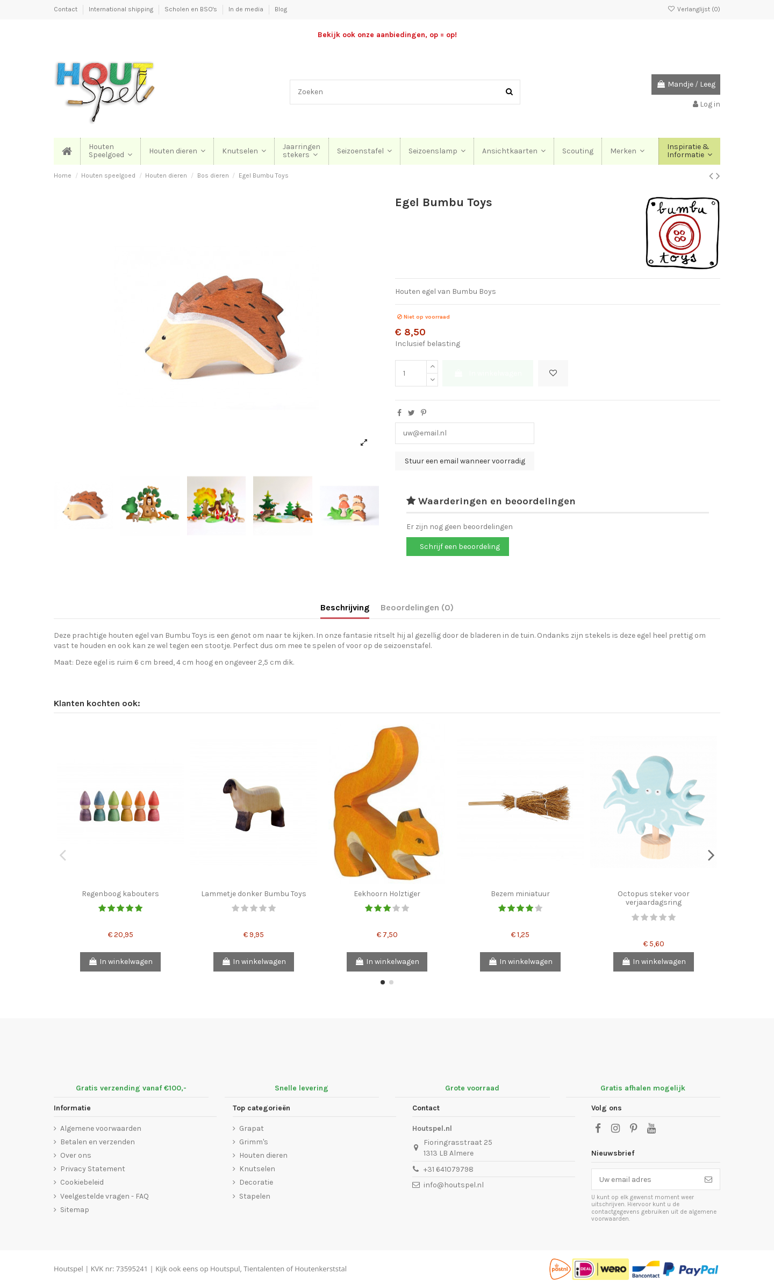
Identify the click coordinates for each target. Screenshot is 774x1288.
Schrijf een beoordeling (460, 546)
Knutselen (257, 1168)
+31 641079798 (449, 1169)
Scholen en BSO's (191, 9)
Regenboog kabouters (120, 893)
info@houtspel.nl (454, 1185)
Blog (281, 9)
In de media (246, 9)
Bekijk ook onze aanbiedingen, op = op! (387, 34)
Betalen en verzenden (97, 1141)
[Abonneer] (708, 1179)
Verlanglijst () (694, 9)
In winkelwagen (488, 373)
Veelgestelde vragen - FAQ (104, 1196)
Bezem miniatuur (520, 893)
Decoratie (256, 1182)
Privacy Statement (92, 1168)
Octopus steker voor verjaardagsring (654, 898)
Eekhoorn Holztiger (387, 893)
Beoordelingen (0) (417, 607)
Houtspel (68, 1268)
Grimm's (253, 1141)
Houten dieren (263, 1155)
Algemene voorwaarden (100, 1128)
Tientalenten (263, 1268)
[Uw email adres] (644, 1179)
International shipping (122, 9)
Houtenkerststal (321, 1268)
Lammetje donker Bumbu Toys (253, 893)
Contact (66, 9)
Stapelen (254, 1196)
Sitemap (74, 1209)
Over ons (75, 1155)
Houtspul (225, 1268)
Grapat (251, 1128)
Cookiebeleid (82, 1182)
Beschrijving (344, 607)
